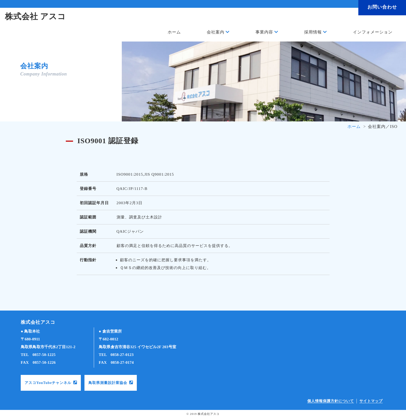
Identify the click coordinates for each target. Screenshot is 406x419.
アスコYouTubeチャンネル (48, 383)
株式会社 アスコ (36, 17)
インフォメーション (373, 32)
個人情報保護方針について (330, 401)
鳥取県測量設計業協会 (107, 383)
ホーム (174, 32)
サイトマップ (371, 401)
